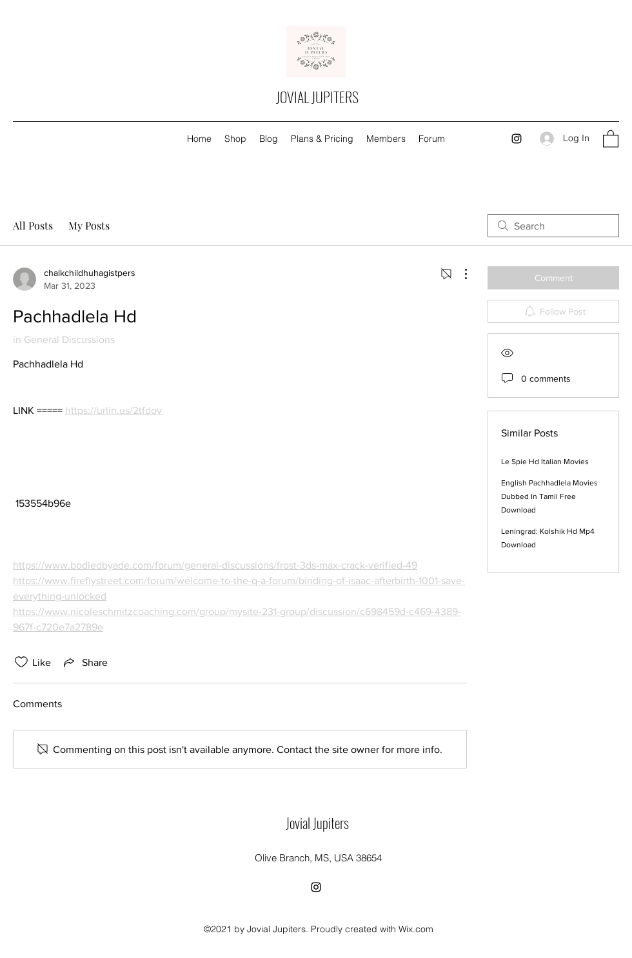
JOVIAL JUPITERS (317, 96)
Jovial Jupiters (317, 822)
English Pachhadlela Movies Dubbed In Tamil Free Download (549, 496)
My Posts (89, 225)
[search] (553, 225)
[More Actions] (459, 274)
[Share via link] (84, 662)
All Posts (33, 225)
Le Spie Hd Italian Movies (545, 461)
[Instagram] (516, 138)
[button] (610, 138)
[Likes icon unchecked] (21, 662)
